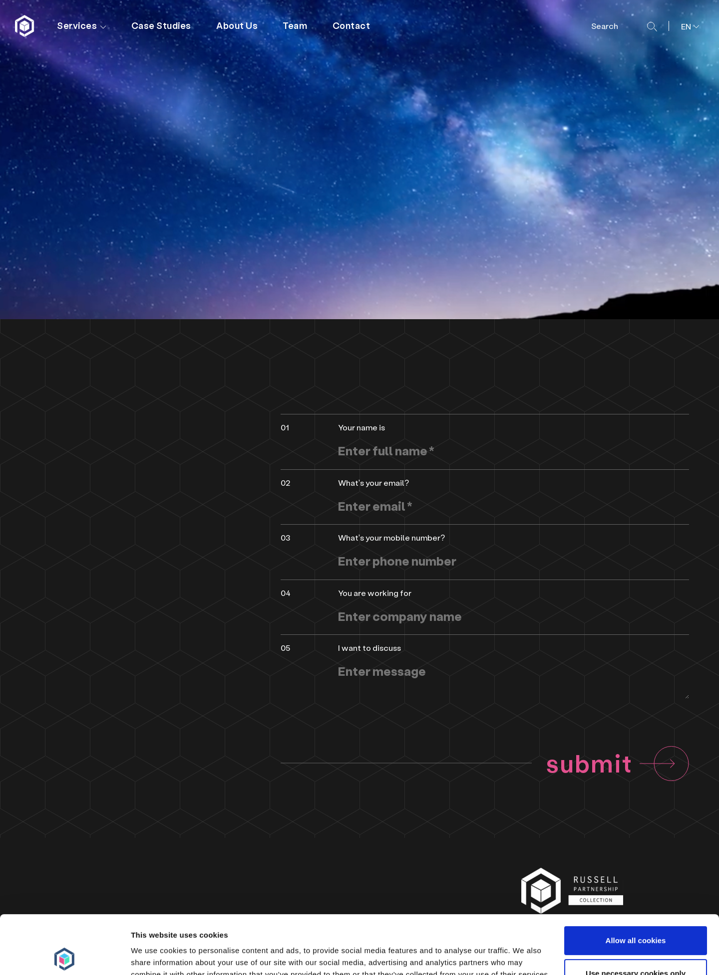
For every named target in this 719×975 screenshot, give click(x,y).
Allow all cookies (636, 882)
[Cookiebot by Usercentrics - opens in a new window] (64, 955)
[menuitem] (686, 25)
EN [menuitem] (686, 26)
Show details (154, 955)
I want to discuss (369, 647)
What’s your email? (373, 482)
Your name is (361, 427)
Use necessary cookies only (636, 914)
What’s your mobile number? (391, 537)
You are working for (374, 592)
